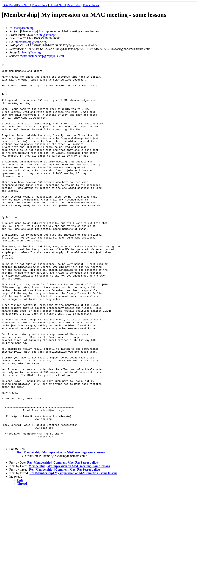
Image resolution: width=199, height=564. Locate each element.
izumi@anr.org (45, 34)
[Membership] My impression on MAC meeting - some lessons (69, 541)
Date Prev (9, 5)
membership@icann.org (31, 41)
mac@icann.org (24, 27)
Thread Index (91, 5)
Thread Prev (39, 5)
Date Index (74, 5)
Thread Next (57, 5)
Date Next (23, 5)
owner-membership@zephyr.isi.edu (42, 56)
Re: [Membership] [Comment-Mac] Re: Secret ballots (63, 538)
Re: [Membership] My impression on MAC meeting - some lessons (61, 527)
